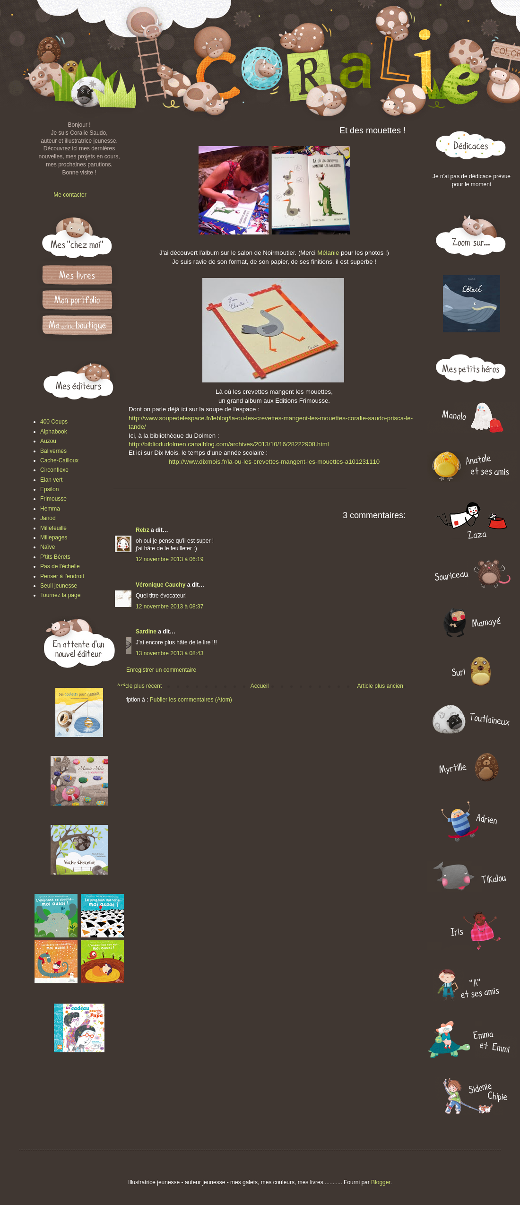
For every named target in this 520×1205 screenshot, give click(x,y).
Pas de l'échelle (60, 566)
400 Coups (54, 421)
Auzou (48, 441)
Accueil (260, 686)
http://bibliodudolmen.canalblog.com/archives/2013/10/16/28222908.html (229, 444)
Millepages (53, 537)
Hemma (50, 508)
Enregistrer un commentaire (161, 670)
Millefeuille (53, 528)
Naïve (47, 547)
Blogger (380, 1182)
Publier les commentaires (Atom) (191, 699)
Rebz (142, 530)
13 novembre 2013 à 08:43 (169, 653)
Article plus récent (139, 686)
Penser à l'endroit (62, 576)
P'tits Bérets (55, 557)
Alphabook (53, 431)
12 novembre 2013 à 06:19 (169, 559)
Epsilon (49, 489)
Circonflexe (54, 470)
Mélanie (329, 252)
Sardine (146, 631)
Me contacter (69, 194)
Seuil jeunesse (58, 585)
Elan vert (51, 480)
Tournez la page (60, 595)
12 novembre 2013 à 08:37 (169, 606)
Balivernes (53, 451)
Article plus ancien (380, 686)
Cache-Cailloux (59, 460)
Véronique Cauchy (160, 584)
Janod (48, 518)
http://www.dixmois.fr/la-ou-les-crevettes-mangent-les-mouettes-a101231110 (274, 461)
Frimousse (53, 498)
